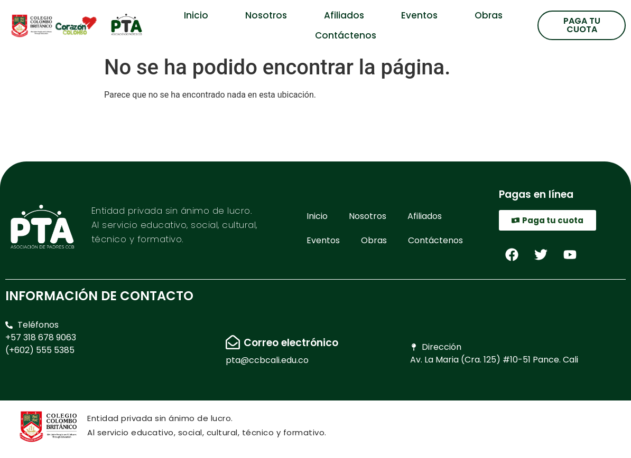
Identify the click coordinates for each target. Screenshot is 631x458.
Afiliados (344, 15)
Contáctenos (345, 35)
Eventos (419, 15)
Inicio (196, 15)
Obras (489, 15)
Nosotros (266, 15)
